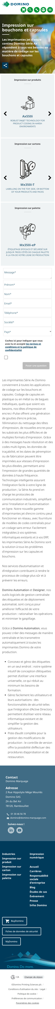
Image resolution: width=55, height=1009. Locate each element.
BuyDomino (15, 921)
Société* (9, 322)
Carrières (35, 871)
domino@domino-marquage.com (28, 817)
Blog (32, 887)
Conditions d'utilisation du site (23, 989)
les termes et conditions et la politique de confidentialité (23, 347)
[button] (5, 113)
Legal (42, 989)
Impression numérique (37, 855)
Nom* (7, 294)
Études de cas (38, 891)
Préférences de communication (27, 998)
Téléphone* (11, 312)
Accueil (34, 866)
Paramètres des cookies (27, 1003)
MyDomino (11, 941)
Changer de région (33, 977)
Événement (37, 896)
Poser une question (36, 365)
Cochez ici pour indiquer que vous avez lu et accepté (24, 345)
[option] (27, 112)
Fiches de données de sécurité (22, 931)
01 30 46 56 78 (18, 813)
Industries (8, 854)
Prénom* (9, 284)
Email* (8, 303)
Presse (34, 900)
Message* (10, 272)
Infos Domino (38, 905)
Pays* (7, 332)
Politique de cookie (27, 993)
